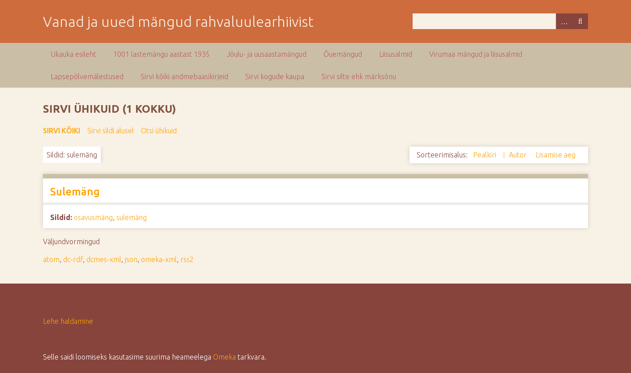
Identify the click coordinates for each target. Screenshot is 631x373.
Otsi (580, 21)
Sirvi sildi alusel (110, 131)
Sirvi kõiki (61, 131)
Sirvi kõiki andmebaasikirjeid (184, 76)
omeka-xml (159, 259)
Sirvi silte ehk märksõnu (358, 76)
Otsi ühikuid (159, 131)
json (131, 259)
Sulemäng (75, 192)
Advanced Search (564, 21)
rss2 (187, 259)
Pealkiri (485, 155)
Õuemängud (343, 54)
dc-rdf (73, 259)
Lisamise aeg (556, 155)
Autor (519, 155)
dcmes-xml (103, 259)
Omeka (224, 357)
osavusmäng (93, 217)
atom (51, 259)
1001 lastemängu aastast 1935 (161, 54)
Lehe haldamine (68, 321)
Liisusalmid (395, 54)
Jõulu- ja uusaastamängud (267, 54)
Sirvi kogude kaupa (274, 76)
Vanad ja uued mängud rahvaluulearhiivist (178, 21)
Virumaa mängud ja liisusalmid (475, 54)
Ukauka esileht (73, 54)
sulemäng (131, 217)
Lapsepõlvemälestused (87, 76)
